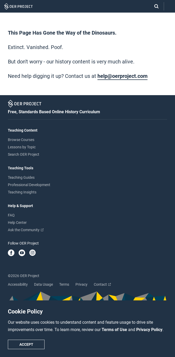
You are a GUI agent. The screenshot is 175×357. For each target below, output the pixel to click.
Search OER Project (23, 154)
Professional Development (29, 185)
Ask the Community (25, 230)
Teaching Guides (21, 177)
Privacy (81, 284)
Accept (26, 344)
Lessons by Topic (22, 147)
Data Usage (43, 284)
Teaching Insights (22, 192)
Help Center (17, 222)
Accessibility (18, 284)
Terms (64, 284)
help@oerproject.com (122, 76)
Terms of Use (115, 329)
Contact (102, 284)
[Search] (154, 6)
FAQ (11, 215)
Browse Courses (21, 140)
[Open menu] (169, 6)
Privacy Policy (149, 329)
